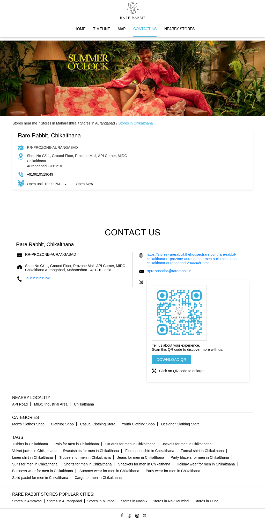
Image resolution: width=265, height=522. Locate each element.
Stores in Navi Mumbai (171, 501)
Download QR (171, 359)
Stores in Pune (206, 501)
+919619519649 (40, 174)
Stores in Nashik (134, 501)
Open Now (84, 184)
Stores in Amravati (27, 501)
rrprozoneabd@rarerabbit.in (169, 271)
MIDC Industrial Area (51, 404)
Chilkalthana (84, 404)
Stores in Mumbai (101, 501)
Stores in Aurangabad (64, 501)
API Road (20, 404)
